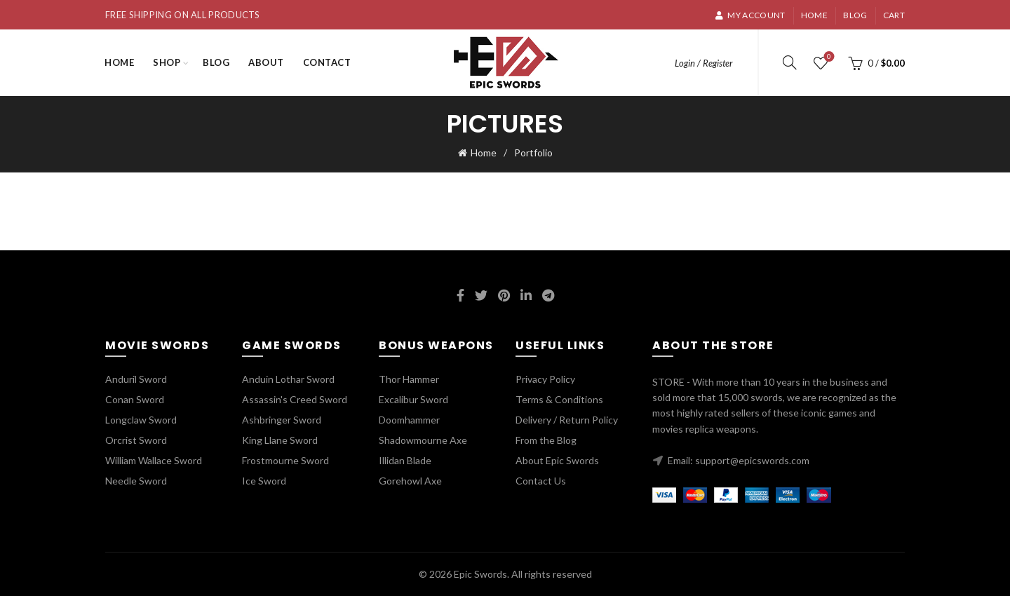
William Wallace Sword (153, 460)
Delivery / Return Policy (567, 420)
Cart (894, 15)
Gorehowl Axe (410, 481)
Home (814, 15)
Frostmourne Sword (285, 460)
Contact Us (541, 481)
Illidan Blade (405, 460)
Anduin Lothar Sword (288, 379)
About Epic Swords (557, 460)
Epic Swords (480, 574)
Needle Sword (136, 481)
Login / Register (704, 63)
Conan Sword (134, 399)
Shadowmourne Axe (423, 440)
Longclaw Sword (141, 420)
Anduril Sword (136, 379)
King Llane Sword (280, 440)
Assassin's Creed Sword (294, 399)
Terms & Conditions (559, 399)
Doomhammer (409, 420)
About (266, 62)
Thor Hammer (409, 379)
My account (750, 15)
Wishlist (828, 57)
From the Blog (546, 440)
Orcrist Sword (136, 440)
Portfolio (533, 152)
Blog (855, 15)
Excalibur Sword (413, 399)
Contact (327, 62)
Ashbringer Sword (281, 420)
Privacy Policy (545, 379)
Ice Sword (264, 481)
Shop (166, 62)
